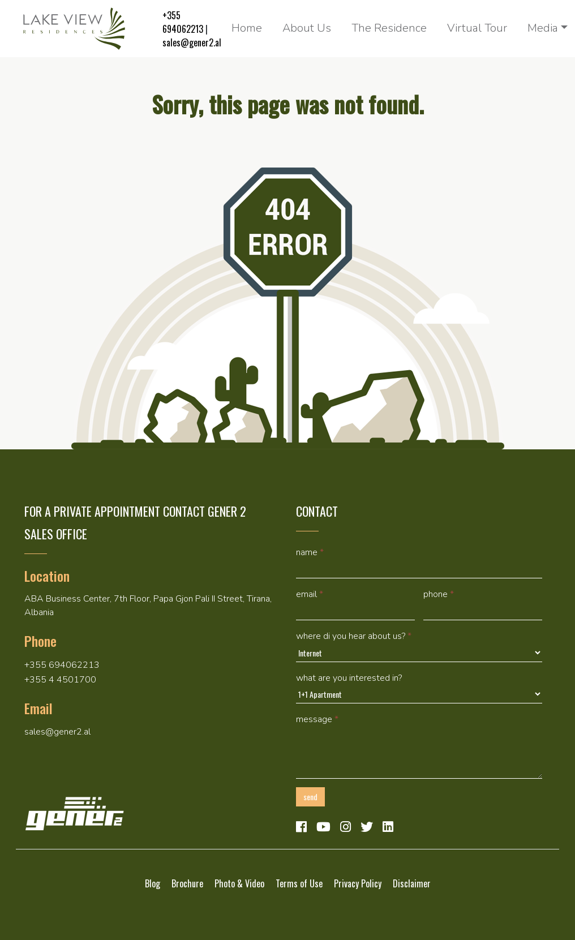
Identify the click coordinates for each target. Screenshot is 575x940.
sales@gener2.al (191, 42)
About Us (306, 28)
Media (542, 28)
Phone (438, 594)
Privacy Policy (357, 883)
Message (317, 719)
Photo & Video (239, 883)
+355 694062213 (182, 22)
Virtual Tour (477, 28)
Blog (152, 883)
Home (246, 28)
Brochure (187, 883)
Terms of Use (299, 883)
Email (309, 594)
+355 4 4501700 (60, 679)
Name (310, 552)
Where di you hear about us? (353, 636)
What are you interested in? (349, 678)
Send (310, 796)
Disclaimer (412, 883)
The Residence (389, 28)
